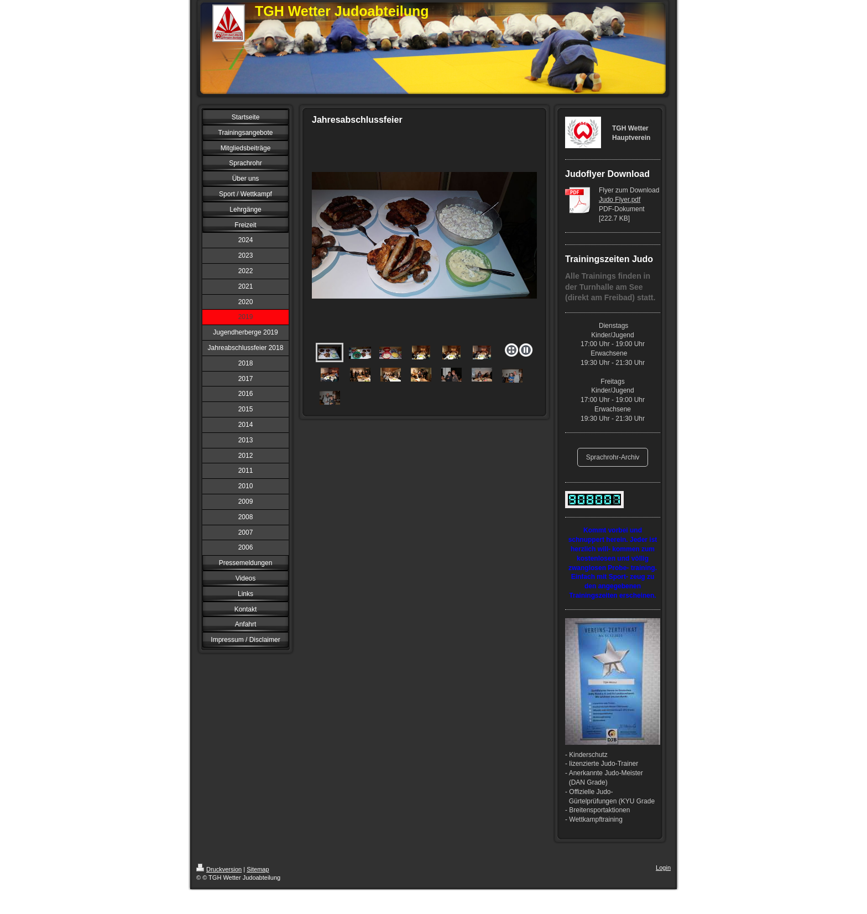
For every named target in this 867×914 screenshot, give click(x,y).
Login (663, 867)
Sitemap (258, 869)
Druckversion (219, 869)
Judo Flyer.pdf (619, 199)
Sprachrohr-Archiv (613, 457)
